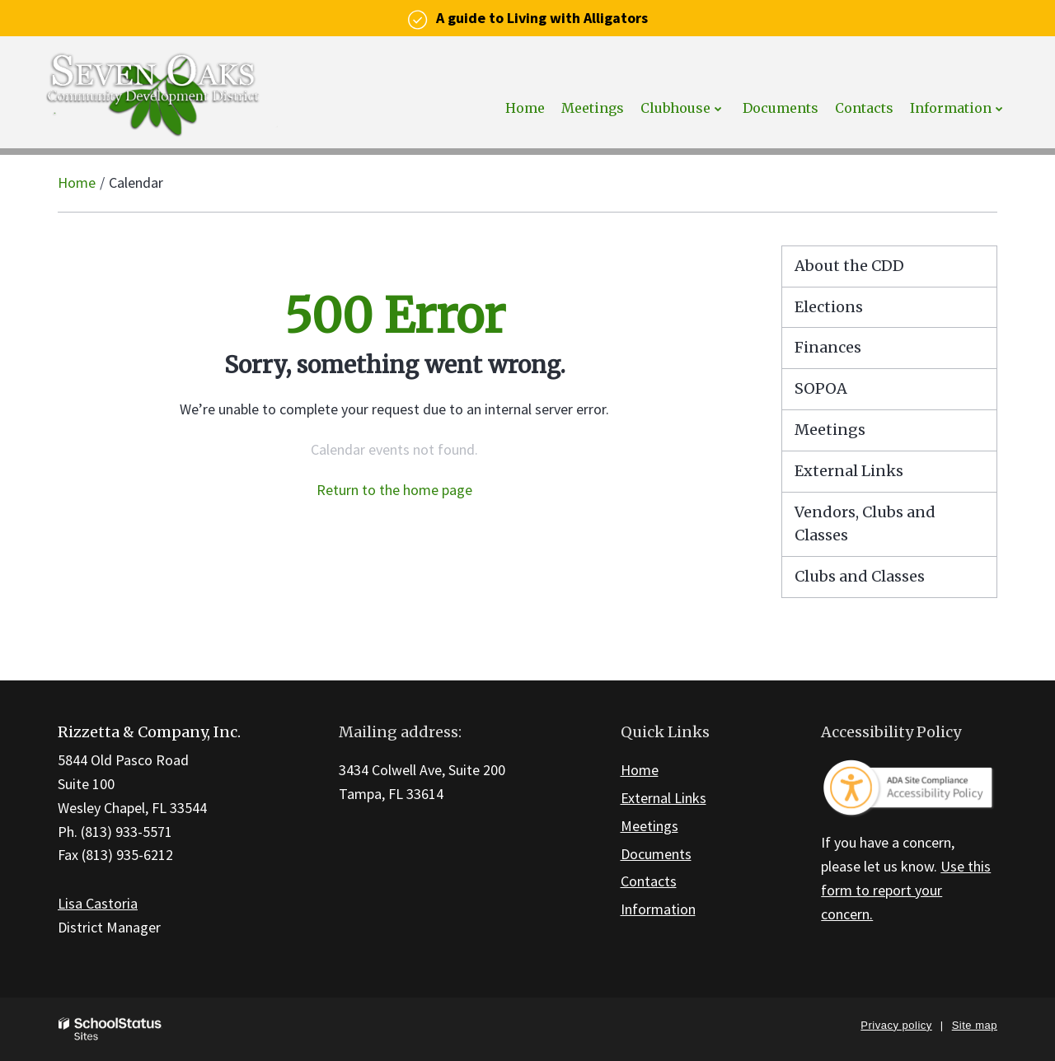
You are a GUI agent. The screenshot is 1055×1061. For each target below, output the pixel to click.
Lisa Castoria (98, 903)
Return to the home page (394, 489)
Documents (656, 853)
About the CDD (849, 265)
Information (658, 909)
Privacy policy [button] (895, 1025)
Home (77, 182)
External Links (849, 470)
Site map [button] (974, 1025)
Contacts (649, 881)
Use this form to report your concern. (906, 890)
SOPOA (821, 388)
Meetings (830, 429)
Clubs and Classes (860, 576)
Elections (829, 306)
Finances (828, 347)
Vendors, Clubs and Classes (865, 523)
